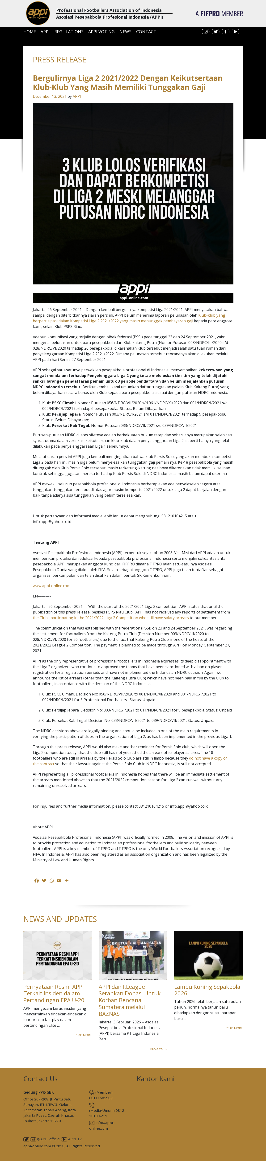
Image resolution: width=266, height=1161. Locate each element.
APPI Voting (101, 31)
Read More (83, 1035)
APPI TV (71, 1138)
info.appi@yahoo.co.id (189, 806)
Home (29, 31)
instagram (206, 31)
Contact (146, 31)
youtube (235, 31)
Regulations (69, 31)
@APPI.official (45, 1138)
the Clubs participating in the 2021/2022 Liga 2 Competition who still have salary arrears (111, 617)
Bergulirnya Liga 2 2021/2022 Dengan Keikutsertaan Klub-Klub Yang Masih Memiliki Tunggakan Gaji (128, 82)
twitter (216, 31)
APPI (45, 31)
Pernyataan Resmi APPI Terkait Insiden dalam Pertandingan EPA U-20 (53, 993)
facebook (225, 31)
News (125, 31)
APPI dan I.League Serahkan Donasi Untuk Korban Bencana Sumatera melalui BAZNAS (130, 1000)
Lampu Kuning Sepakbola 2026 (207, 990)
